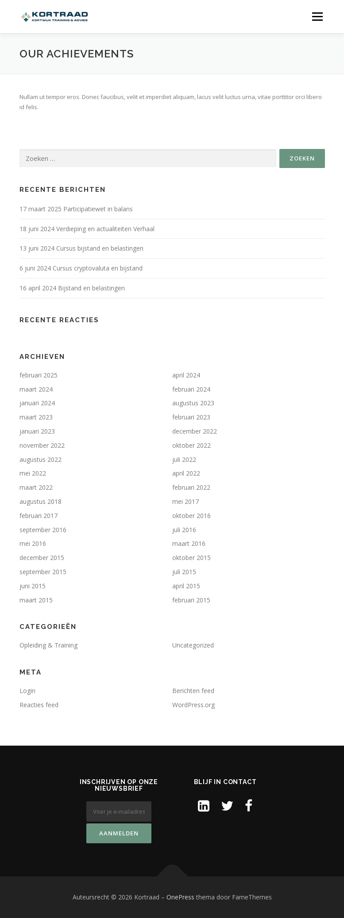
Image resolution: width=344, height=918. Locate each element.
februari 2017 (38, 515)
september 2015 (42, 572)
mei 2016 (32, 543)
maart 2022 (36, 487)
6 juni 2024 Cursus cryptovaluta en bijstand (81, 268)
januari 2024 (37, 403)
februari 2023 (191, 417)
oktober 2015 (191, 557)
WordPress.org (193, 705)
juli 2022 (184, 459)
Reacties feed (38, 705)
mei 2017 (185, 501)
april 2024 (186, 375)
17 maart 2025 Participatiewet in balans (76, 209)
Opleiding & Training (48, 645)
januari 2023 (37, 431)
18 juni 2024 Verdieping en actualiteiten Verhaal (87, 229)
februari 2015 (191, 600)
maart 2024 (36, 389)
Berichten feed (193, 690)
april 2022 (186, 473)
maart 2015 (36, 600)
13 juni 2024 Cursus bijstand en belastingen (81, 248)
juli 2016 (184, 530)
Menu (317, 16)
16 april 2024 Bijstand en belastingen (72, 288)
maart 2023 (36, 417)
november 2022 (42, 445)
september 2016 (42, 530)
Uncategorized (193, 645)
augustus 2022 (40, 459)
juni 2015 (32, 586)
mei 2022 (32, 473)
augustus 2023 (193, 403)
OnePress (180, 897)
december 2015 (41, 557)
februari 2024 (191, 389)
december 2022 (194, 431)
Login (27, 690)
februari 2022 (191, 487)
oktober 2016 (191, 515)
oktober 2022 (191, 445)
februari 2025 (38, 375)
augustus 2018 (40, 501)
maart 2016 (188, 543)
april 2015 (186, 586)
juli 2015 (184, 572)
